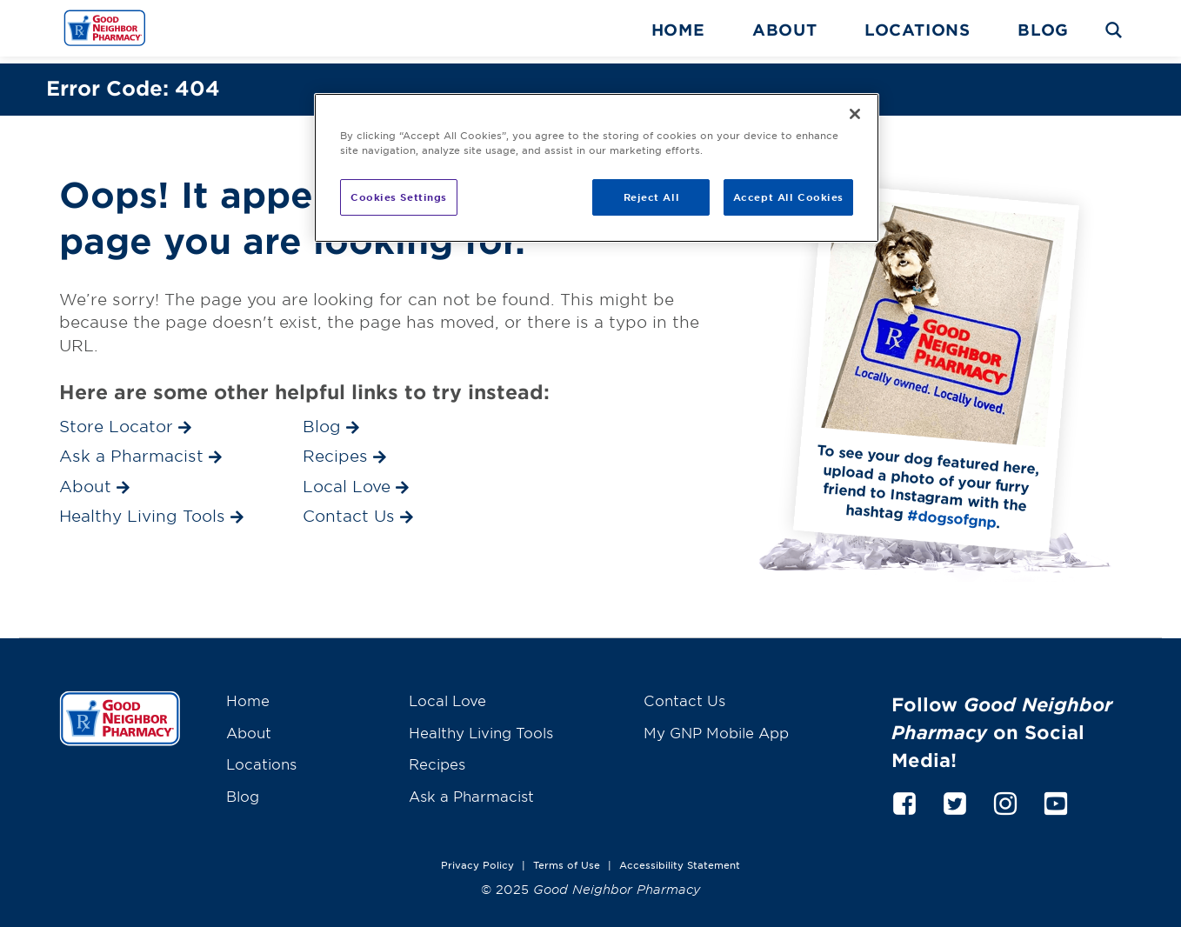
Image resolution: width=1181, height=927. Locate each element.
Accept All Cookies (788, 196)
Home (678, 29)
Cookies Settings (398, 196)
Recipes (437, 756)
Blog (1043, 29)
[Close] (855, 114)
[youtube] (1056, 794)
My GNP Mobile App (716, 725)
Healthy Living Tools (481, 725)
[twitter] (955, 794)
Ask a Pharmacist (471, 788)
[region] (596, 168)
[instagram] (1005, 794)
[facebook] (904, 794)
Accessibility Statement (679, 857)
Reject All (652, 196)
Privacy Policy (477, 857)
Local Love (447, 693)
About (784, 29)
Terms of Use (566, 857)
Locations (917, 29)
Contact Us (684, 693)
